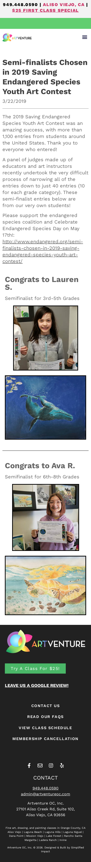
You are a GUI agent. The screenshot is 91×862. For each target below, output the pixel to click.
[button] (85, 37)
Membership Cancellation (45, 738)
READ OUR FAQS (45, 716)
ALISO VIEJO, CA (63, 4)
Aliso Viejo (14, 832)
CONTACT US (45, 705)
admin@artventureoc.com (45, 794)
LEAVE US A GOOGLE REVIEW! (36, 685)
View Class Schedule (45, 727)
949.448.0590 (20, 4)
